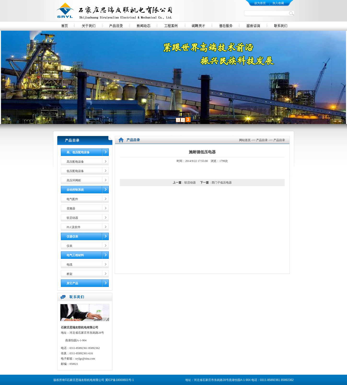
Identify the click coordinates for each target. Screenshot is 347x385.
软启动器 (72, 217)
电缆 (69, 264)
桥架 (69, 274)
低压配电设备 (75, 171)
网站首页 (245, 140)
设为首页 (260, 3)
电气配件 (72, 199)
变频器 (71, 208)
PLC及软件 (74, 227)
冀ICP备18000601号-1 (119, 380)
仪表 (69, 246)
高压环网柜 (74, 180)
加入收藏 (278, 3)
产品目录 (262, 140)
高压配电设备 (75, 161)
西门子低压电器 (222, 182)
